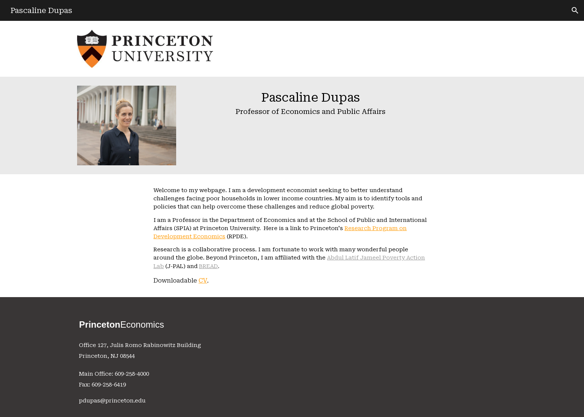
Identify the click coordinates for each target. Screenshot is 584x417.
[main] (310, 105)
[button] (575, 10)
